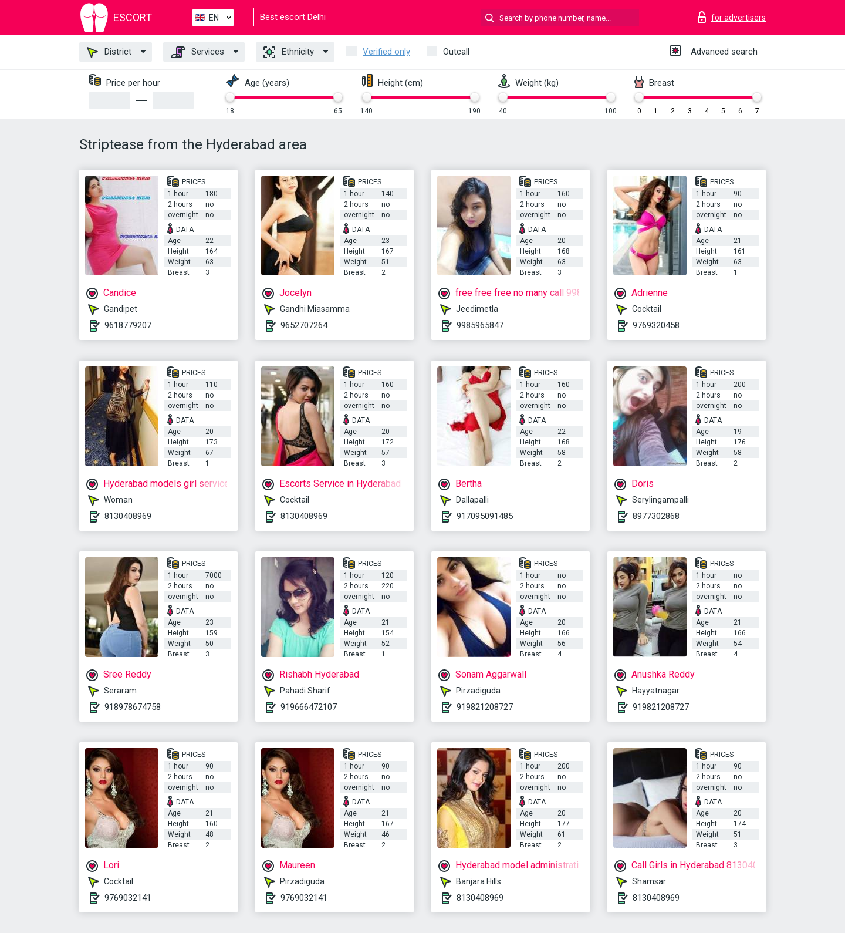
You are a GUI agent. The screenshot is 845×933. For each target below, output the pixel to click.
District (109, 52)
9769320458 (656, 325)
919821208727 (485, 707)
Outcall (456, 51)
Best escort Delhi (293, 17)
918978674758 (132, 707)
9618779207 (127, 325)
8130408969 (127, 516)
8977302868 (656, 516)
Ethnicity (288, 52)
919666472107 (308, 707)
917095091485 (485, 516)
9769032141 (127, 897)
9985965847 (480, 325)
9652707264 (303, 325)
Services (197, 52)
